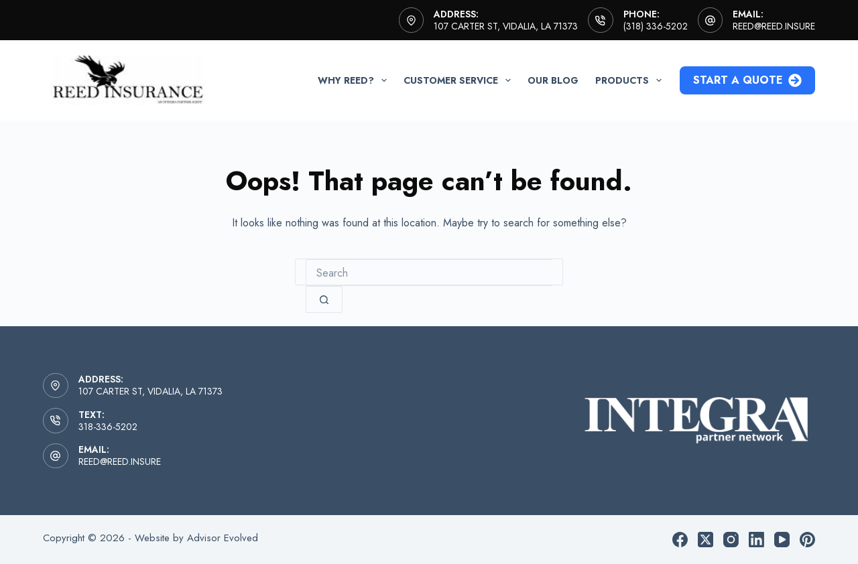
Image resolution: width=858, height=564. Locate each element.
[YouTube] (782, 539)
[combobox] (429, 272)
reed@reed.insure (774, 26)
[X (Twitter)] (705, 539)
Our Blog (553, 80)
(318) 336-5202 (655, 26)
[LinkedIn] (756, 539)
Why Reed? (355, 80)
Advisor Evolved (222, 538)
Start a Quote (747, 80)
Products (631, 80)
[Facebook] (680, 539)
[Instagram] (731, 539)
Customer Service (460, 80)
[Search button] (324, 299)
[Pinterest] (807, 539)
